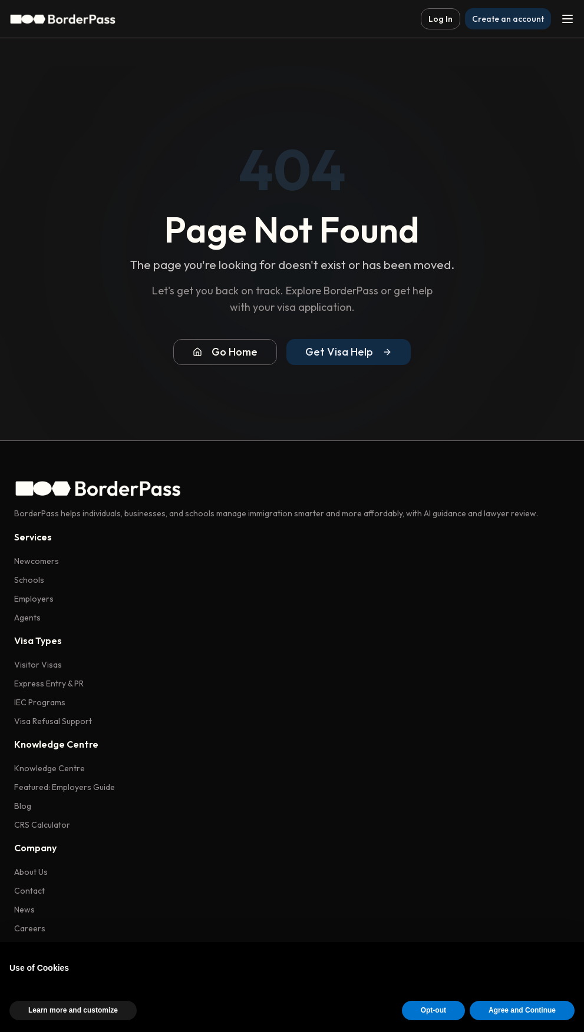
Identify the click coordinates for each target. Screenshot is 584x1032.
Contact (29, 890)
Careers (29, 928)
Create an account (508, 19)
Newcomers (36, 561)
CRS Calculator (42, 824)
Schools (29, 580)
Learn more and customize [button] (73, 1010)
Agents (27, 617)
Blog (22, 806)
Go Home (225, 352)
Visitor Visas (38, 664)
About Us (31, 872)
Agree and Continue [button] (522, 1010)
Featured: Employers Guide (64, 787)
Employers (34, 598)
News (24, 909)
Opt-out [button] (433, 1010)
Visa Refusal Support (53, 721)
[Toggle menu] (567, 19)
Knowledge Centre (49, 768)
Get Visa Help (348, 352)
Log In (440, 19)
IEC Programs (39, 702)
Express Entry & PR (49, 683)
